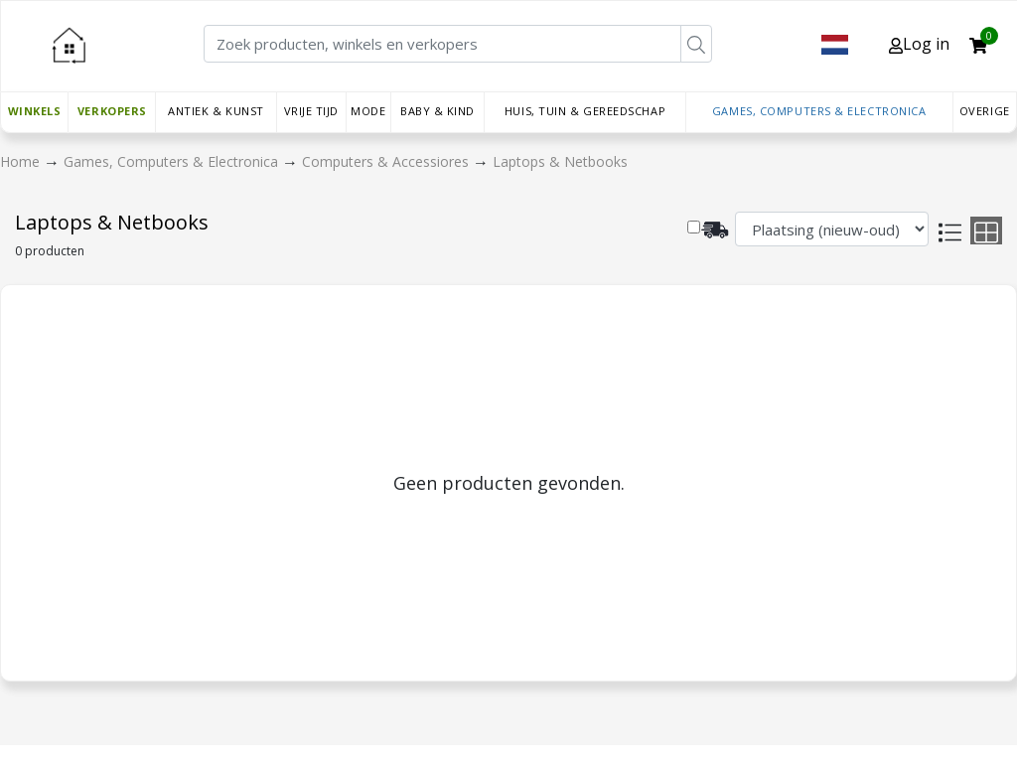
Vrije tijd (312, 110)
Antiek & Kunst (216, 110)
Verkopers (112, 110)
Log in (919, 44)
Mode (368, 110)
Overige (984, 110)
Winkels (35, 110)
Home (22, 161)
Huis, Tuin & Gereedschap (585, 110)
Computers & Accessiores (387, 161)
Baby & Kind (437, 110)
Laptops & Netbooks (560, 161)
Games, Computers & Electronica (819, 110)
